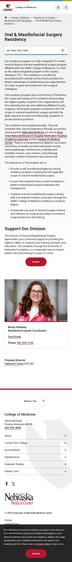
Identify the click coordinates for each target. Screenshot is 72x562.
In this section (17, 50)
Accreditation (12, 449)
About (8, 435)
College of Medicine (26, 7)
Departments (12, 457)
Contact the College (16, 442)
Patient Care (12, 471)
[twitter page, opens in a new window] (13, 484)
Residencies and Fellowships (18, 20)
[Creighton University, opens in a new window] (16, 139)
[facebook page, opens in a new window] (7, 484)
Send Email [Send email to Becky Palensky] (14, 336)
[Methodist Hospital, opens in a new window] (55, 136)
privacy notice (43, 544)
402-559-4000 (13, 427)
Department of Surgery (44, 17)
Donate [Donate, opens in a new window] (36, 262)
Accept (36, 553)
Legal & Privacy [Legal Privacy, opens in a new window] (12, 523)
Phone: (12, 342)
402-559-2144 (25, 342)
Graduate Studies (14, 464)
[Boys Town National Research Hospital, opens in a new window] (34, 134)
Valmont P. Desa (14, 363)
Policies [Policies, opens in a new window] (8, 520)
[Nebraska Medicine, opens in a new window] (33, 132)
